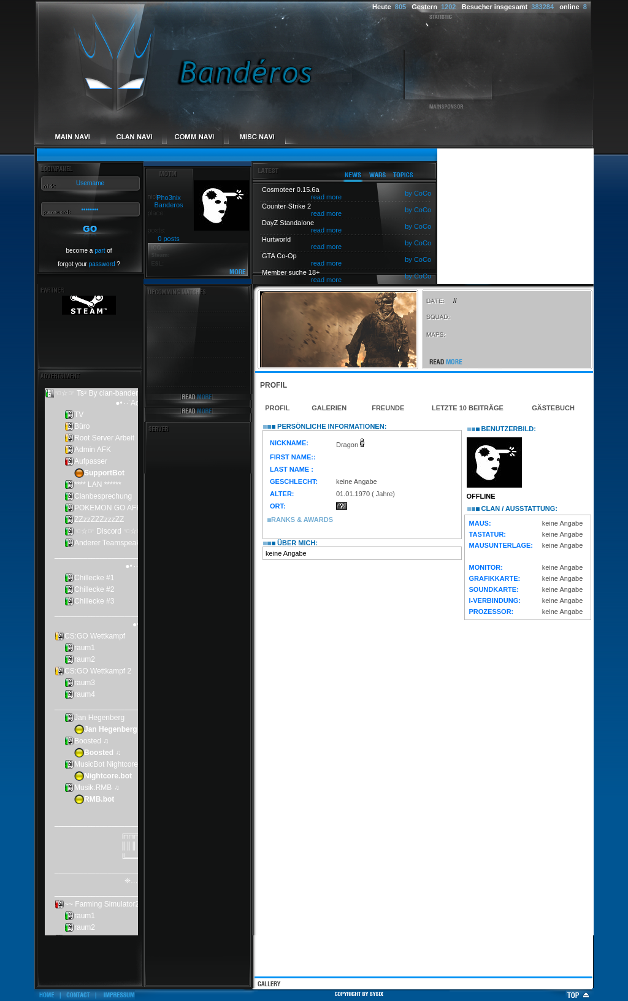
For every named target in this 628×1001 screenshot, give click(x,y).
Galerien (329, 408)
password (102, 264)
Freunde (388, 408)
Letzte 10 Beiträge (468, 408)
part (99, 250)
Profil (277, 408)
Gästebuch (553, 408)
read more (326, 197)
